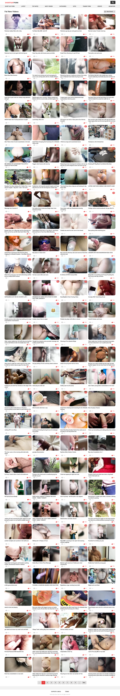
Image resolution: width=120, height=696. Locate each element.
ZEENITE (100, 6)
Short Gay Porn (9, 6)
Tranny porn (87, 6)
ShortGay (11, 2)
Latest (23, 6)
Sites (74, 6)
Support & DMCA (56, 691)
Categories (62, 6)
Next (84, 682)
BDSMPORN (112, 6)
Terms (67, 691)
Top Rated (35, 6)
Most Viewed (49, 6)
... (79, 682)
